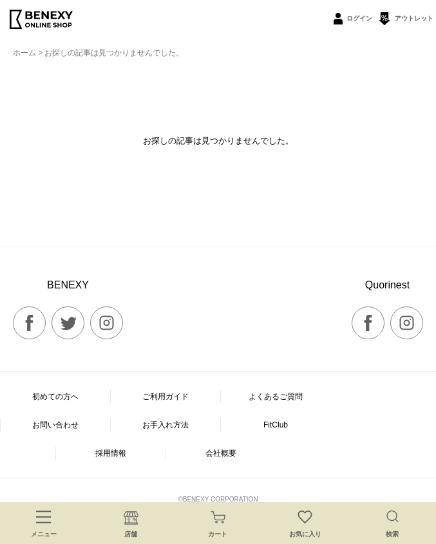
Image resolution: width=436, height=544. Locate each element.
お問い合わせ (55, 424)
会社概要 (220, 453)
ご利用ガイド (165, 396)
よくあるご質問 (276, 396)
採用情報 (110, 453)
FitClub (275, 424)
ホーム (24, 52)
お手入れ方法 (165, 424)
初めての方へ (55, 396)
